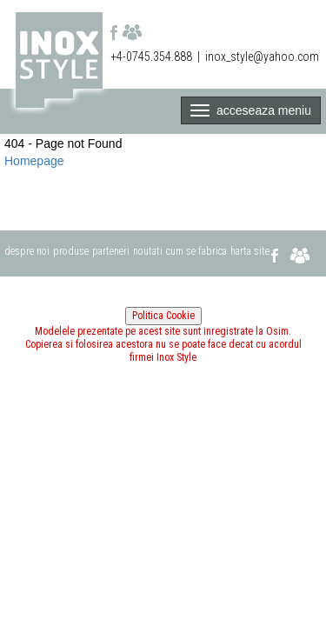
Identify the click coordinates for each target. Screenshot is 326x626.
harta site (249, 251)
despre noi (27, 251)
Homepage (34, 161)
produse (71, 251)
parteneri (111, 251)
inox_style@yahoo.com (262, 56)
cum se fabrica (196, 251)
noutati (148, 251)
